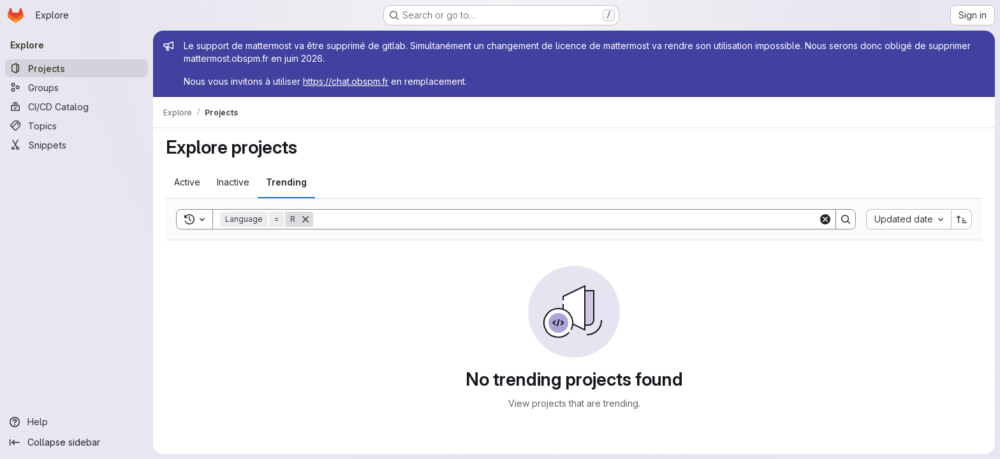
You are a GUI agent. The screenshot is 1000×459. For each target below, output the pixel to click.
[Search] (566, 219)
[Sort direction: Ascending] (962, 219)
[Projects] (76, 68)
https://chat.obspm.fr (345, 81)
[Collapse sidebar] (76, 442)
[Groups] (76, 87)
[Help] (76, 422)
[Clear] (825, 219)
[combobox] (908, 219)
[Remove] (305, 219)
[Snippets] (76, 145)
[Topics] (76, 126)
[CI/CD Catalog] (76, 106)
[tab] (187, 182)
